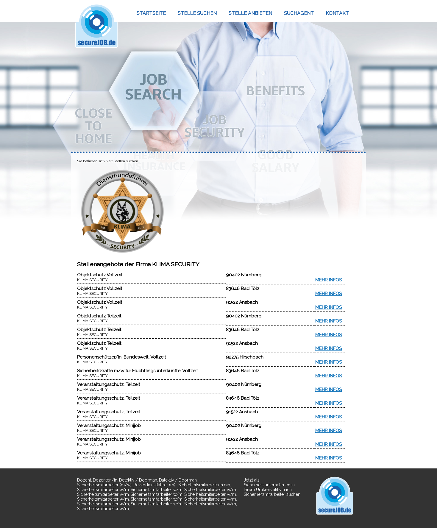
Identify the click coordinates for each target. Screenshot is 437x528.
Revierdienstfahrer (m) (155, 484)
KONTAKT (337, 13)
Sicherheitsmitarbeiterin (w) (204, 484)
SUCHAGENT (299, 13)
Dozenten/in (105, 480)
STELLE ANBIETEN (250, 13)
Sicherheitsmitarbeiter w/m (103, 489)
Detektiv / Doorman (138, 480)
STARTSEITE (151, 13)
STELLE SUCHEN (197, 13)
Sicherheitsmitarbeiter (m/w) (104, 484)
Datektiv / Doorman (178, 480)
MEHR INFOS (328, 280)
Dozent (84, 480)
